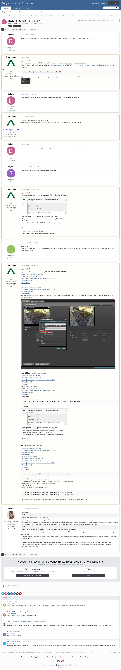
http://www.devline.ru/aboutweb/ (95, 65)
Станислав (11, 57)
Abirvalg (13, 613)
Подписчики (110, 20)
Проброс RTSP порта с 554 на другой (17, 612)
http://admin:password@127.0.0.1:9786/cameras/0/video (66, 65)
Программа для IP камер (28, 657)
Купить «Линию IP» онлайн (45, 657)
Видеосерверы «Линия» (92, 657)
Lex (10, 243)
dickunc (14, 23)
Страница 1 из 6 (32, 29)
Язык (44, 665)
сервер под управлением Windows (32, 274)
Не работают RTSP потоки (14, 602)
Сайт (28, 8)
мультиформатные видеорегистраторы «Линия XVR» (37, 278)
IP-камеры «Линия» (78, 657)
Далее (20, 29)
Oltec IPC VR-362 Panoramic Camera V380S (18, 641)
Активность (17, 8)
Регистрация (113, 3)
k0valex (13, 603)
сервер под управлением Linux (30, 276)
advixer (13, 633)
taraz (12, 643)
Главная (6, 8)
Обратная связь (74, 665)
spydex (11, 167)
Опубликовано (28, 34)
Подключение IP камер (34, 23)
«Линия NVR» (25, 283)
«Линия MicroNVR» (27, 280)
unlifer (11, 508)
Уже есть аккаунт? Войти (98, 3)
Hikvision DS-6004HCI (13, 631)
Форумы (4, 12)
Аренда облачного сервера (63, 657)
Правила (12, 12)
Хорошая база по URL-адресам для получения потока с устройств (26, 621)
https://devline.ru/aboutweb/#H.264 (32, 231)
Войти (88, 575)
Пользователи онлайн (47, 12)
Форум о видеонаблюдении (17, 3)
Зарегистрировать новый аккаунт (32, 575)
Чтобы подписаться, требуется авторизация (92, 20)
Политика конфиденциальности (28, 12)
